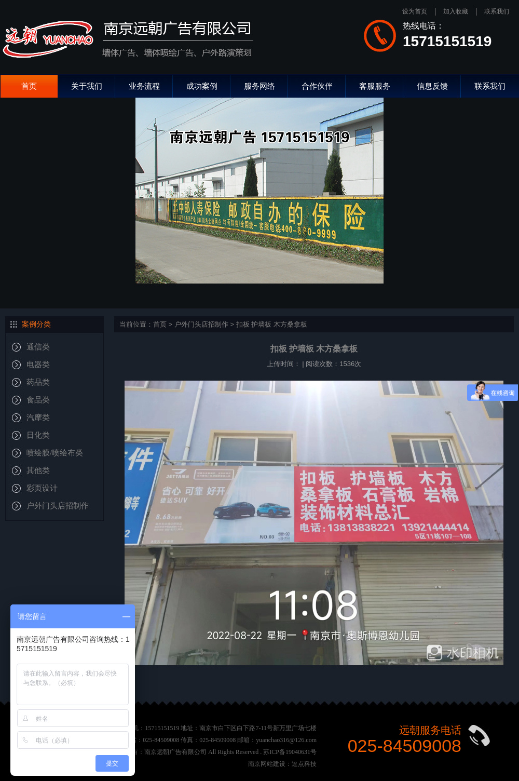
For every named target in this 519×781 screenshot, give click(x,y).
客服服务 (374, 86)
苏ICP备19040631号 (290, 752)
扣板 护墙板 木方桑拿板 (271, 324)
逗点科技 (304, 763)
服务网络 (259, 86)
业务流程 (144, 86)
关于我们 (86, 86)
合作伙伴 (317, 86)
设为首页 (414, 11)
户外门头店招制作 (201, 324)
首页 (29, 86)
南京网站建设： (270, 763)
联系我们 (496, 11)
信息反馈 (432, 86)
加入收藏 (455, 11)
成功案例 (201, 86)
